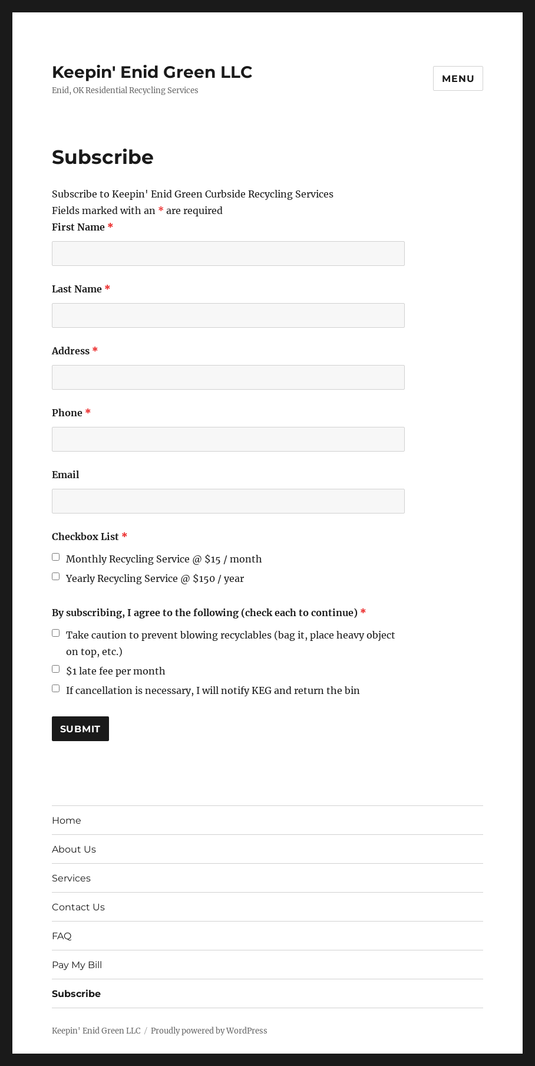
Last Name (81, 289)
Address (75, 351)
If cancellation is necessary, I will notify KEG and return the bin (213, 690)
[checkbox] (56, 557)
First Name (83, 227)
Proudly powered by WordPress (209, 1031)
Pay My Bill (77, 964)
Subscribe (76, 993)
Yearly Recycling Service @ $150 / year (155, 578)
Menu (458, 78)
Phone (71, 413)
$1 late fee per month (116, 671)
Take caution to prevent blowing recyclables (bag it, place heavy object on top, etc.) (230, 643)
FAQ (61, 936)
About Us (74, 849)
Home (66, 820)
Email (65, 475)
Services (71, 878)
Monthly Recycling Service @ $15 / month (164, 559)
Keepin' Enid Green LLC (152, 72)
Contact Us (78, 907)
